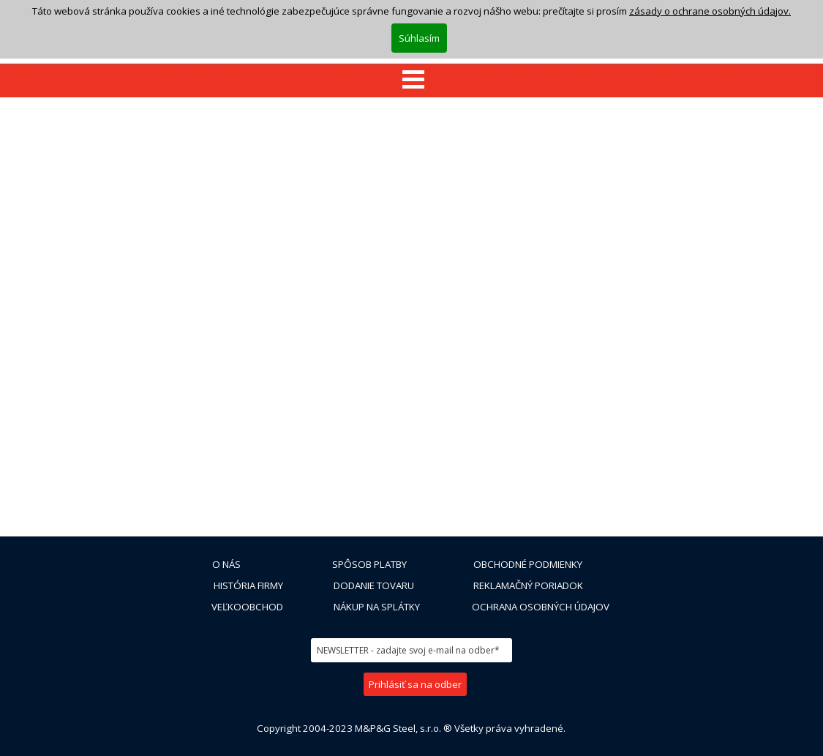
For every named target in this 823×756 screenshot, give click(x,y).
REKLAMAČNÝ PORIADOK (528, 585)
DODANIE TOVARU (374, 585)
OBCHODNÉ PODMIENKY (527, 564)
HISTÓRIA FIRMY (248, 585)
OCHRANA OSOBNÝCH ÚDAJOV (540, 606)
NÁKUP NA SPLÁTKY (377, 606)
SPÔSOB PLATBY (369, 564)
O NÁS (226, 564)
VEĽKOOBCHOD (247, 606)
